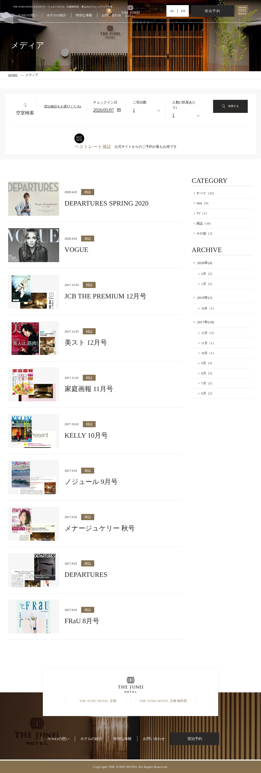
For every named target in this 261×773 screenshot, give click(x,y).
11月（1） (208, 343)
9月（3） (207, 363)
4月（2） (207, 273)
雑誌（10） (204, 223)
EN (183, 11)
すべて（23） (206, 193)
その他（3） (205, 233)
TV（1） (202, 213)
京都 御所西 (163, 701)
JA (172, 11)
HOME (13, 75)
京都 (97, 701)
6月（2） (207, 393)
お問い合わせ (111, 15)
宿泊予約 (212, 11)
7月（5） (207, 383)
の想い (27, 15)
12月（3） (208, 333)
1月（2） (207, 284)
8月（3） (207, 373)
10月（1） (208, 308)
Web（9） (203, 203)
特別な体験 (84, 15)
